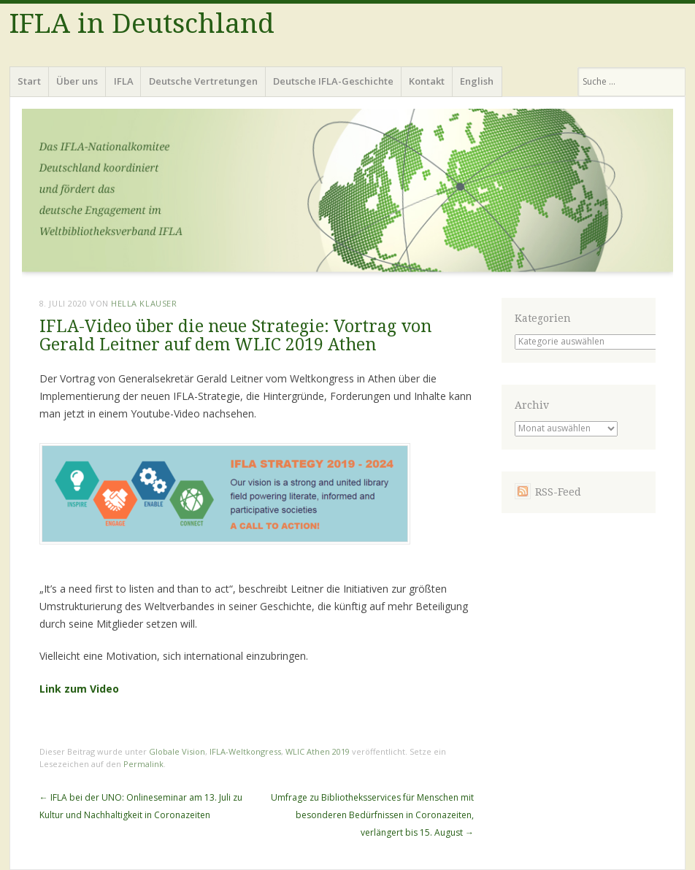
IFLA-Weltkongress (245, 751)
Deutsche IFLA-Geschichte (333, 81)
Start (29, 81)
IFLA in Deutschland (141, 23)
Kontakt (427, 81)
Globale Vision (177, 751)
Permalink (143, 763)
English (477, 81)
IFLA (124, 81)
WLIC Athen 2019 (317, 751)
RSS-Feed (558, 492)
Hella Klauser (144, 303)
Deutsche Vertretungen (203, 81)
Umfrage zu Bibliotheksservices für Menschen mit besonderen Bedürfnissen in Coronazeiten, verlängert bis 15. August (372, 815)
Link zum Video (79, 689)
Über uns (77, 81)
